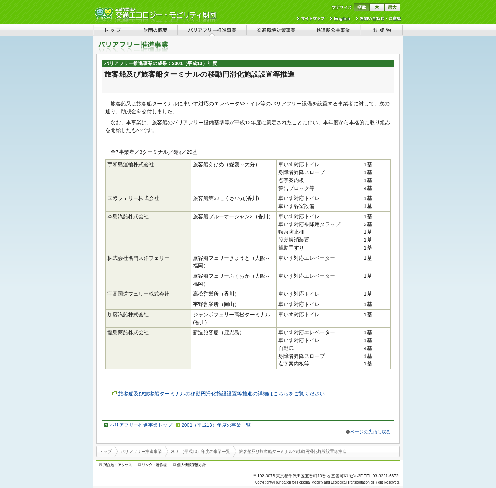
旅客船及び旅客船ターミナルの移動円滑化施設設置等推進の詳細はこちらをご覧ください (221, 393)
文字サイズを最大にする (392, 7)
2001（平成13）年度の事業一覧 (216, 425)
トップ (105, 451)
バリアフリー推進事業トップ (141, 425)
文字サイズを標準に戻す (361, 7)
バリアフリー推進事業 (141, 451)
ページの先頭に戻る (370, 431)
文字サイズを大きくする (377, 7)
